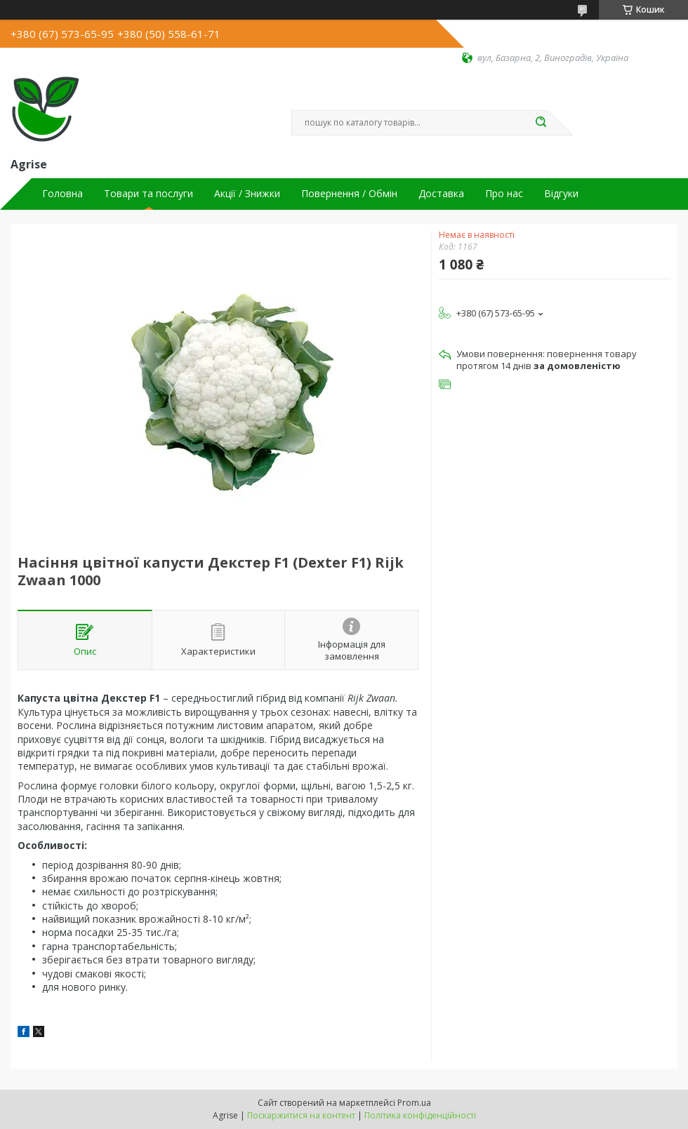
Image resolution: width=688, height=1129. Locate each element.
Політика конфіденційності (420, 1115)
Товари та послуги (148, 194)
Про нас (504, 194)
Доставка (441, 194)
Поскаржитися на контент (301, 1115)
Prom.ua (414, 1103)
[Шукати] (541, 122)
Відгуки (561, 194)
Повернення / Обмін (349, 194)
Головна (62, 194)
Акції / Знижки (247, 194)
